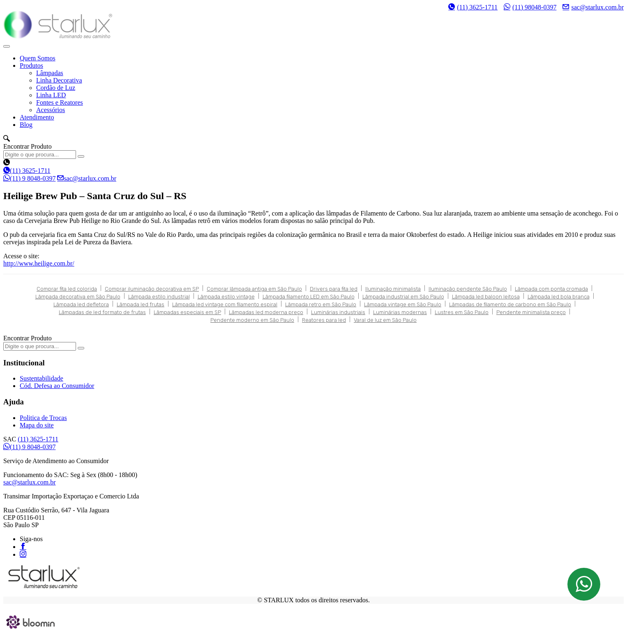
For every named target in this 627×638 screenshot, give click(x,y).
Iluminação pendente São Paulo (468, 289)
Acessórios (50, 109)
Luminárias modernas (400, 312)
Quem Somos (37, 58)
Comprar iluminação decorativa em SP (152, 289)
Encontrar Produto (27, 146)
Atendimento (37, 117)
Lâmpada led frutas (140, 304)
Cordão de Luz (55, 87)
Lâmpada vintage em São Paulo (402, 304)
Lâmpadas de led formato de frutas (102, 312)
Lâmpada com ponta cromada (551, 289)
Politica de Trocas (43, 417)
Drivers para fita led (333, 289)
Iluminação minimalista (393, 289)
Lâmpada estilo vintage (226, 297)
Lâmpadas (49, 72)
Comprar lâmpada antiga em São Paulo (254, 289)
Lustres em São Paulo (462, 312)
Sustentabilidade (41, 378)
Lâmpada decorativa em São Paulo (77, 297)
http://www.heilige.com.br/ (38, 263)
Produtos (31, 65)
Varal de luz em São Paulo (385, 320)
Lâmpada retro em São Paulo (320, 304)
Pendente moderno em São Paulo (252, 320)
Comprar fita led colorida (67, 289)
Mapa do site (37, 425)
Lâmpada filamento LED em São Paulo (309, 297)
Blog (26, 124)
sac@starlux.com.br (593, 7)
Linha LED (51, 95)
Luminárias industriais (338, 312)
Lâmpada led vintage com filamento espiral (224, 304)
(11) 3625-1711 (473, 7)
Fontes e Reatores (59, 102)
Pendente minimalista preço (531, 312)
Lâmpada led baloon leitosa (486, 297)
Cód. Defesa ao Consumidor (57, 385)
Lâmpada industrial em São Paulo (403, 297)
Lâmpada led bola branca (559, 297)
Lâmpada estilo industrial (159, 297)
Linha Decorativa (59, 80)
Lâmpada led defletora (81, 304)
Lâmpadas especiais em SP (187, 312)
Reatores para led (324, 320)
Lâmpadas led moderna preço (266, 312)
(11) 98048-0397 (530, 7)
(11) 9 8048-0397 (29, 178)
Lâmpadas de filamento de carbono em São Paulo (510, 304)
